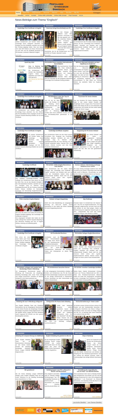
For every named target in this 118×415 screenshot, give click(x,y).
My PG (76, 12)
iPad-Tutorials (73, 15)
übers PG (26, 12)
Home (18, 12)
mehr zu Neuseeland (66, 396)
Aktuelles (20, 15)
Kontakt (33, 15)
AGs (61, 12)
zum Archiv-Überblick (79, 402)
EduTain (68, 12)
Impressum (98, 410)
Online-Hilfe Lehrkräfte (45, 15)
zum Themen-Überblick (95, 402)
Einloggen (97, 13)
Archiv (27, 15)
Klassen (54, 12)
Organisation (36, 12)
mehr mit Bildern (96, 396)
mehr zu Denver (67, 395)
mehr (41, 55)
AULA (81, 15)
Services (46, 12)
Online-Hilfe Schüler (60, 15)
